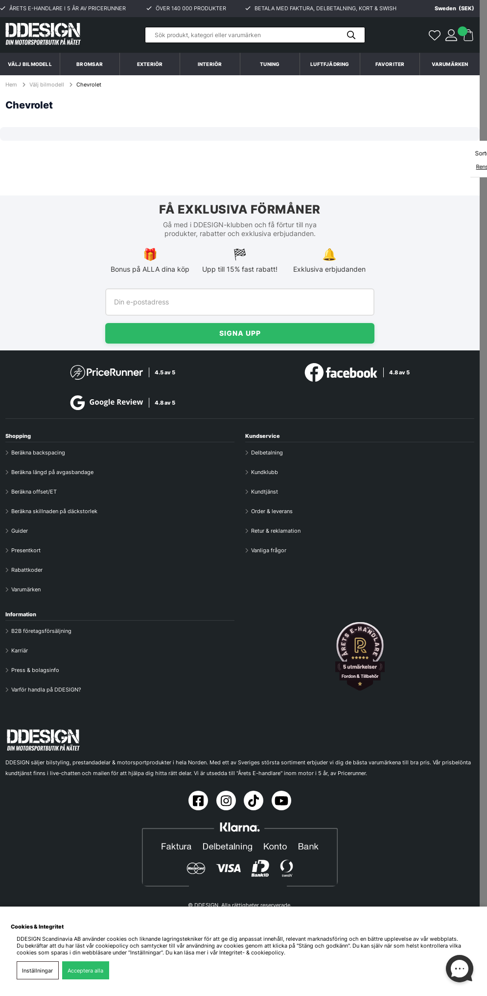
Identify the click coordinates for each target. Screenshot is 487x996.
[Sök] (255, 35)
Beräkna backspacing (38, 452)
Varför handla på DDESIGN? (46, 689)
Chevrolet (88, 84)
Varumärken (450, 64)
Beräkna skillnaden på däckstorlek (54, 511)
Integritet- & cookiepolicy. (252, 952)
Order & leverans (272, 511)
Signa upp (240, 333)
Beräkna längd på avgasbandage (52, 472)
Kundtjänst (264, 491)
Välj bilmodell (30, 64)
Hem (12, 84)
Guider (19, 530)
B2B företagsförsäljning (41, 631)
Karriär (19, 650)
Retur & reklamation (276, 530)
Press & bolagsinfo (35, 670)
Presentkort (26, 550)
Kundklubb (264, 472)
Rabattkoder (27, 569)
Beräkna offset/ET (34, 491)
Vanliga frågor (268, 550)
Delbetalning (267, 452)
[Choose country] (447, 8)
